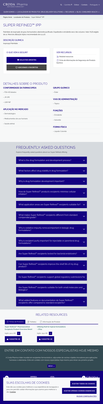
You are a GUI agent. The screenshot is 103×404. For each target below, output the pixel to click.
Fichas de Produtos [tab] (15, 322)
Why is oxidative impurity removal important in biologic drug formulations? (52, 229)
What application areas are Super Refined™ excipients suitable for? (52, 204)
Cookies (13, 392)
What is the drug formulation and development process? (52, 160)
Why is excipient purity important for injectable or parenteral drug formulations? (52, 242)
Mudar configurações (87, 396)
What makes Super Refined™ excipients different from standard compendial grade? (52, 216)
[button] (10, 12)
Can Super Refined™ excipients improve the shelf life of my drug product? (52, 265)
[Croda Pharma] (15, 4)
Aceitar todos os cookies (83, 384)
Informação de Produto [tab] (50, 322)
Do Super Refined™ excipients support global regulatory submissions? (52, 277)
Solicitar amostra (26, 60)
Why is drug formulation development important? (52, 181)
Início (51, 366)
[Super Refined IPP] (27, 67)
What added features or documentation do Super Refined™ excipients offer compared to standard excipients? (52, 301)
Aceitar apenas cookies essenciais (79, 391)
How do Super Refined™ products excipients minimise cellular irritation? (52, 192)
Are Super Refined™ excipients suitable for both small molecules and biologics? (52, 288)
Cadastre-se (13, 339)
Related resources (64, 57)
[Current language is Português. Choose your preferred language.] (95, 5)
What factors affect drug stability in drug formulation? (52, 171)
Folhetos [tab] (31, 322)
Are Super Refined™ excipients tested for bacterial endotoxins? (52, 253)
